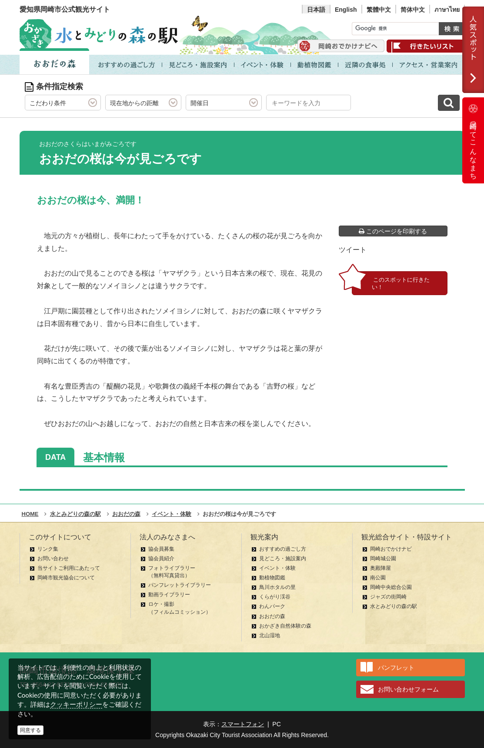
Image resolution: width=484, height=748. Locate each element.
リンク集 (47, 549)
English (346, 9)
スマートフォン (242, 724)
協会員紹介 (161, 558)
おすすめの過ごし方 (282, 549)
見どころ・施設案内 (282, 558)
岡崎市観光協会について (66, 578)
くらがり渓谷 (274, 597)
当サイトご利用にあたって (68, 568)
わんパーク (272, 606)
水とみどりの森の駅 (393, 606)
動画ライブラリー (169, 595)
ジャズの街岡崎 (388, 597)
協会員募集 (161, 549)
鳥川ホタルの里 (277, 587)
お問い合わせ (53, 558)
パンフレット (396, 667)
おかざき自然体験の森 (285, 626)
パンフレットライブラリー (179, 585)
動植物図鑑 (272, 578)
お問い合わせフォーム (408, 689)
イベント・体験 (277, 568)
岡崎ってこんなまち (473, 140)
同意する (30, 730)
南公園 (378, 578)
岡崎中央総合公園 (391, 587)
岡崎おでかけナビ (391, 549)
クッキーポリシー (76, 704)
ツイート (353, 249)
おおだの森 (272, 616)
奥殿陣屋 (380, 568)
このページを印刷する (393, 231)
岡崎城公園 (383, 558)
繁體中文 (379, 9)
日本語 (316, 9)
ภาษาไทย (447, 9)
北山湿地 (269, 635)
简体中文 (413, 9)
